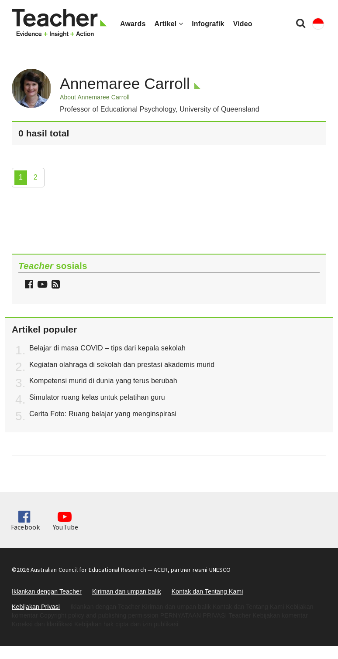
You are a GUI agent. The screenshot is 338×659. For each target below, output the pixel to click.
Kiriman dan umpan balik (126, 591)
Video (242, 23)
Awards (132, 23)
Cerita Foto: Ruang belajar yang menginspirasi (102, 414)
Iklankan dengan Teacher (47, 591)
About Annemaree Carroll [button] (95, 97)
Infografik (208, 23)
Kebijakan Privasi (36, 606)
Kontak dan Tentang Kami (207, 591)
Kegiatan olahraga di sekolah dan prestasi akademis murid (121, 364)
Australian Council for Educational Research (88, 570)
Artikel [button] (168, 23)
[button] (54, 285)
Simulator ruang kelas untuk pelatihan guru (97, 397)
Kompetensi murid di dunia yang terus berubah (103, 380)
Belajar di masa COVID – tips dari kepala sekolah (107, 348)
